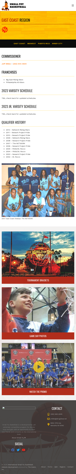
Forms (50, 467)
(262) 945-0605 (20, 64)
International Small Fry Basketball (20, 465)
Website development (10, 467)
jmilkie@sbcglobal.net (59, 419)
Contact (70, 467)
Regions (62, 467)
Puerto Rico (44, 43)
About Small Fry (19, 438)
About (43, 467)
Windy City (57, 43)
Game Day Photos (38, 336)
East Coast (19, 43)
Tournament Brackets (38, 280)
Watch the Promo (38, 391)
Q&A (56, 467)
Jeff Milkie (6, 64)
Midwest (31, 43)
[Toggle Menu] (72, 5)
